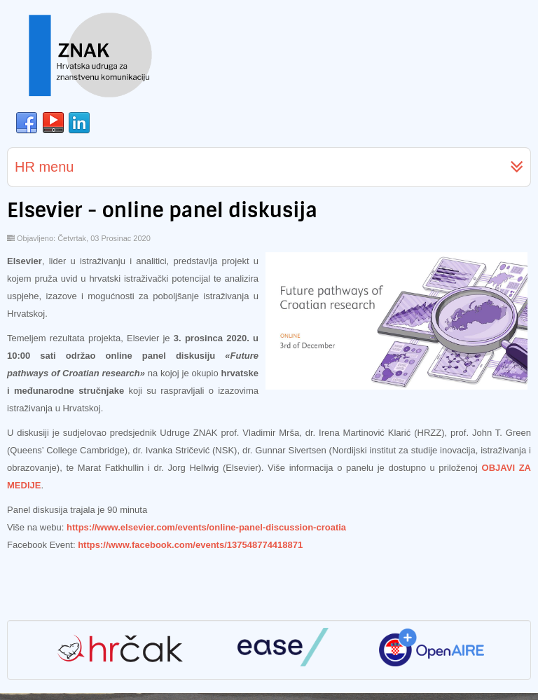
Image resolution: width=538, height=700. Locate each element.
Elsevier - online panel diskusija (162, 211)
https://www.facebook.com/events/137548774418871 (190, 545)
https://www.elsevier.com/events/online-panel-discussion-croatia (206, 527)
